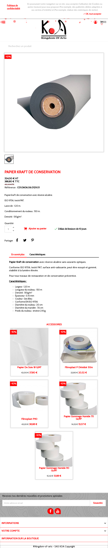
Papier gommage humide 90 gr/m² (54, 469)
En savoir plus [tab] (17, 254)
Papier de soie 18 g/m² (29, 367)
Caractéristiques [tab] (37, 254)
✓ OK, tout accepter (92, 14)
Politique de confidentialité (13, 7)
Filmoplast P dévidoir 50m (79, 367)
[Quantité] (8, 229)
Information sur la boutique (20, 538)
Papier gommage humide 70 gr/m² (79, 417)
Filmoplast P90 (29, 419)
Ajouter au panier (35, 228)
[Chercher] (54, 46)
